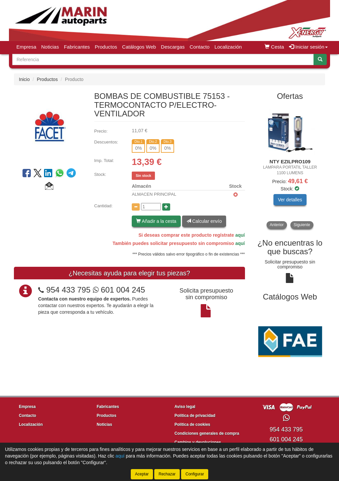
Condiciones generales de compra (206, 433)
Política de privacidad (194, 415)
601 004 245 (119, 289)
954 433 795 (68, 289)
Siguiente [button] (302, 224)
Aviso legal (184, 406)
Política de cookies (192, 424)
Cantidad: (103, 205)
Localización (228, 47)
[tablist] (290, 167)
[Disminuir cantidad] (136, 207)
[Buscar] (320, 59)
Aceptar (142, 474)
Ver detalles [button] (290, 199)
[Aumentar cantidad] (166, 207)
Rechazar (167, 474)
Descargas (173, 47)
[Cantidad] (151, 206)
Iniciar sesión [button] (308, 47)
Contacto (200, 47)
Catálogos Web (139, 47)
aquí (240, 235)
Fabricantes (77, 47)
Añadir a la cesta (156, 221)
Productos (106, 47)
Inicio (24, 79)
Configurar (194, 474)
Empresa (26, 47)
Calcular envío (204, 221)
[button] (49, 186)
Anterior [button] (277, 224)
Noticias (50, 47)
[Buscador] (163, 59)
